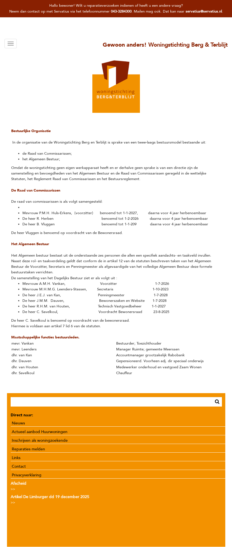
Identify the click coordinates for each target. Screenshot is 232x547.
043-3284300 (121, 11)
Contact (19, 466)
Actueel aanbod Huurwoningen (39, 431)
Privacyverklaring (26, 475)
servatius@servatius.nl (204, 11)
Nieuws (18, 423)
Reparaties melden (28, 449)
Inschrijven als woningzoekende (40, 440)
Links (16, 457)
